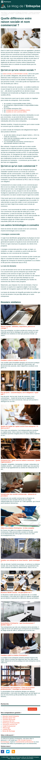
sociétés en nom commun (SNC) (16, 112)
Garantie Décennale (9, 719)
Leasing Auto (7, 729)
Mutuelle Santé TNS (9, 718)
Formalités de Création (8, 13)
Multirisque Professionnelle (11, 723)
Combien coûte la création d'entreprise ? (14, 655)
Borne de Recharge (9, 731)
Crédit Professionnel (9, 726)
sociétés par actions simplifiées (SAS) (18, 110)
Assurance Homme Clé (10, 724)
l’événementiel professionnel (24, 742)
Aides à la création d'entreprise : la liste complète (17, 528)
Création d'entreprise (34, 12)
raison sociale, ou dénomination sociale (15, 74)
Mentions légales (15, 758)
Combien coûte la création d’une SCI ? (14, 360)
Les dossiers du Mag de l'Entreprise (18, 12)
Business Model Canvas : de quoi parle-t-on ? (16, 592)
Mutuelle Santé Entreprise (11, 716)
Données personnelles (27, 758)
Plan (9, 758)
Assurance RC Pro (8, 721)
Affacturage (6, 728)
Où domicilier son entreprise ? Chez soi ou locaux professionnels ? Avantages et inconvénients (18, 688)
